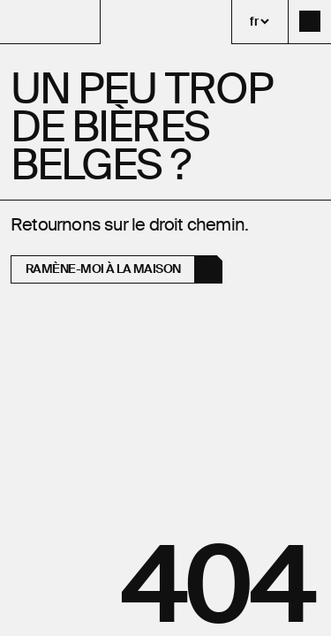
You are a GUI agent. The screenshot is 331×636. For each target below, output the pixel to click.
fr (254, 21)
